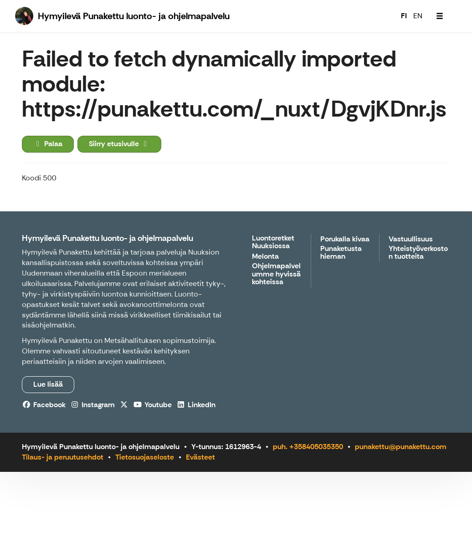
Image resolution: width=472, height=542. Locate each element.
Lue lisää (48, 384)
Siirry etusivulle (119, 143)
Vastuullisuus (411, 239)
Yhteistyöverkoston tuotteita (418, 253)
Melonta (265, 256)
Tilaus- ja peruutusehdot (62, 457)
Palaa (47, 143)
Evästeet (200, 457)
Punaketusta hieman (341, 253)
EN (417, 15)
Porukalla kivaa (344, 239)
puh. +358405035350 (308, 446)
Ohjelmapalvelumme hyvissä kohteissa (276, 274)
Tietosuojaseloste (144, 457)
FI (404, 15)
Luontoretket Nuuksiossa (273, 242)
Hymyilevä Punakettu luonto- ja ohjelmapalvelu (107, 238)
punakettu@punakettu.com (400, 446)
